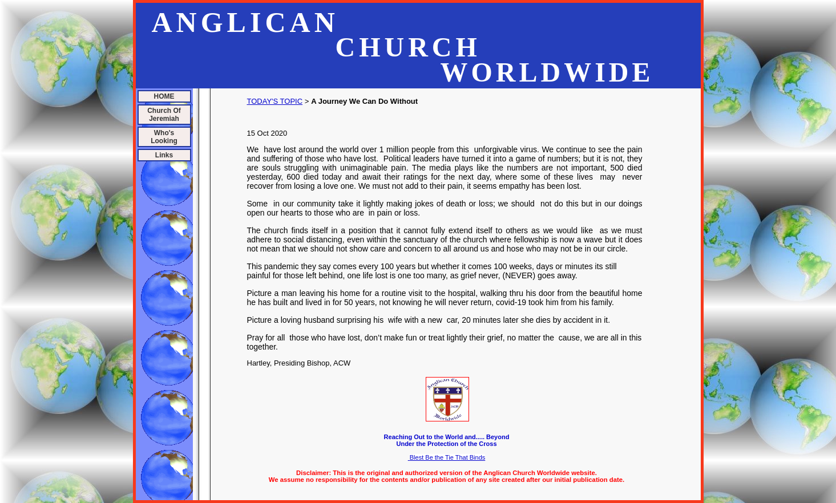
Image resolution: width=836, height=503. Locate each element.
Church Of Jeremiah (164, 115)
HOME (164, 96)
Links (164, 155)
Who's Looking (164, 137)
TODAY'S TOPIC (275, 101)
